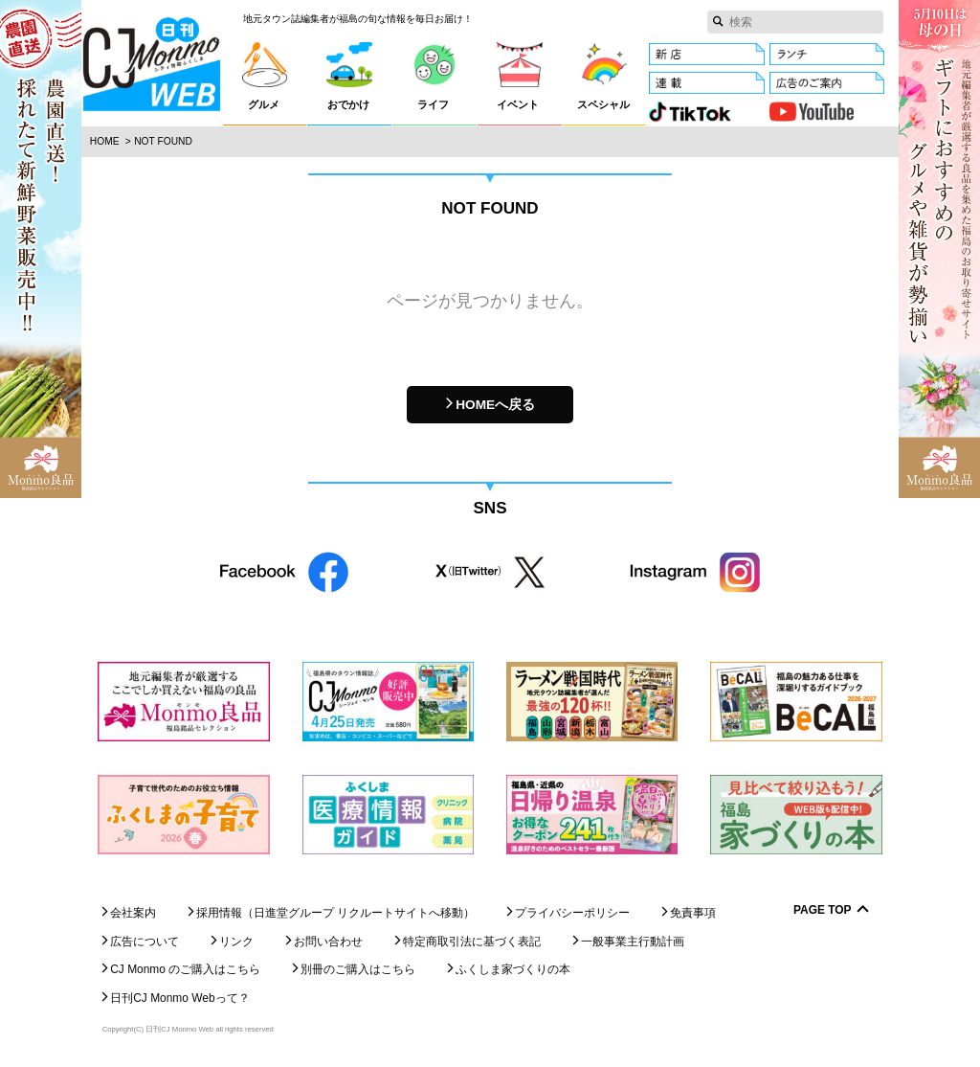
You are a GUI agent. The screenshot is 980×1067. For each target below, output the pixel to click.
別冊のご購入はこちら (358, 969)
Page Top (822, 911)
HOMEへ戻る (495, 404)
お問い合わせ (328, 941)
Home (105, 141)
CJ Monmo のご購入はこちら (185, 969)
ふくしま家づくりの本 (513, 969)
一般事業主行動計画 (632, 941)
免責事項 (693, 912)
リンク (236, 941)
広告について (144, 941)
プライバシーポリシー (572, 912)
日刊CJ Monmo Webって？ (179, 998)
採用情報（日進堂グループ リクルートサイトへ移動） (335, 912)
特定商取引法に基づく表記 (472, 941)
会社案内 (133, 912)
